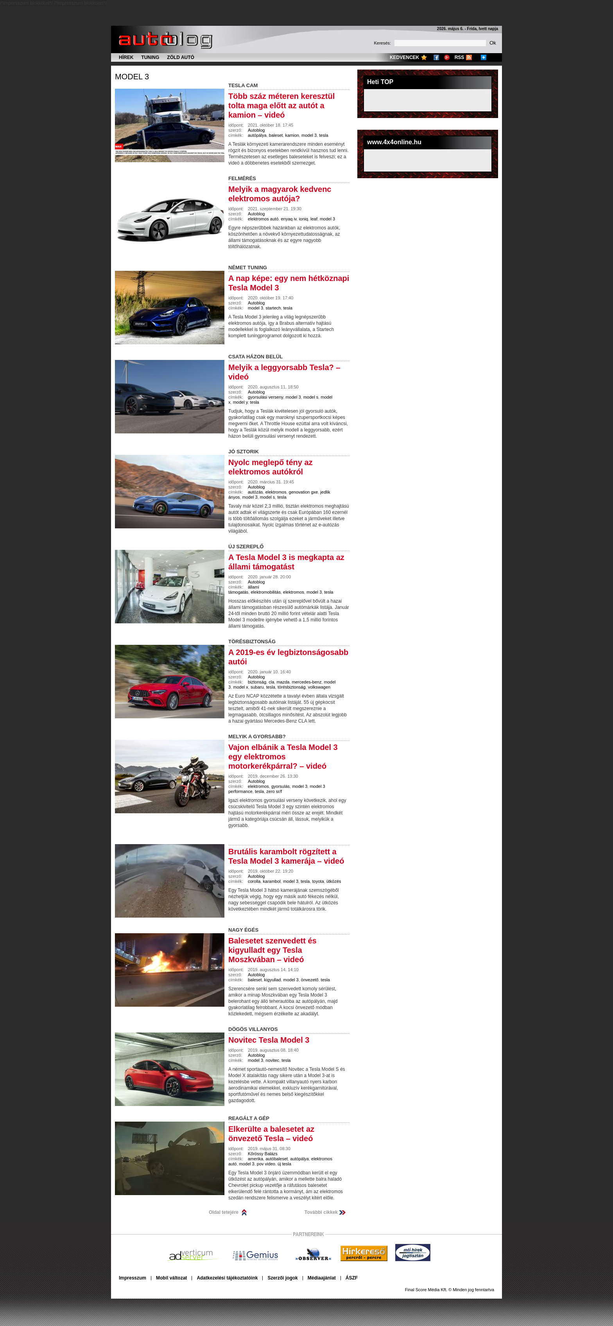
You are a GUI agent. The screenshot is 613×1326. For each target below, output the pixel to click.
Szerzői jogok (282, 1278)
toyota (318, 881)
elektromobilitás (266, 592)
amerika (255, 1158)
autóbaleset (276, 1158)
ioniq (303, 219)
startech (273, 308)
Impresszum (132, 1278)
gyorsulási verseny (265, 397)
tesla (323, 135)
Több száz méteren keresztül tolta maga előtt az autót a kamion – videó (281, 105)
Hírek (126, 57)
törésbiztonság (292, 687)
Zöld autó (180, 57)
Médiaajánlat (322, 1278)
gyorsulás (280, 786)
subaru (257, 687)
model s (311, 397)
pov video (266, 1163)
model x (240, 687)
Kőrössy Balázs (263, 1153)
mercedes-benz (307, 682)
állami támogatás (243, 589)
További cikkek (321, 1212)
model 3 (132, 76)
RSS (459, 57)
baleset (276, 135)
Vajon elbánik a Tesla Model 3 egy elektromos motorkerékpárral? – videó (283, 756)
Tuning (150, 57)
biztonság (257, 682)
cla (271, 682)
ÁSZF (352, 1278)
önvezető (310, 979)
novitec (272, 1060)
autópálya (257, 135)
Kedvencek (404, 57)
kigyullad (272, 979)
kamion (292, 135)
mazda (282, 682)
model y (240, 402)
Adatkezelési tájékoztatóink (227, 1278)
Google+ (447, 57)
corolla (254, 881)
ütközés (333, 881)
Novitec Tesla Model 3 (268, 1040)
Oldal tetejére (223, 1212)
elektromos (276, 492)
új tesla (284, 1163)
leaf (313, 219)
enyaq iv (288, 219)
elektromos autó (263, 219)
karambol (272, 881)
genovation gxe (303, 492)
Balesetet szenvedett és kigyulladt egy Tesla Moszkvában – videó (272, 950)
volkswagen (319, 687)
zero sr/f (274, 791)
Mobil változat (171, 1278)
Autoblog (256, 130)
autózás (255, 492)
